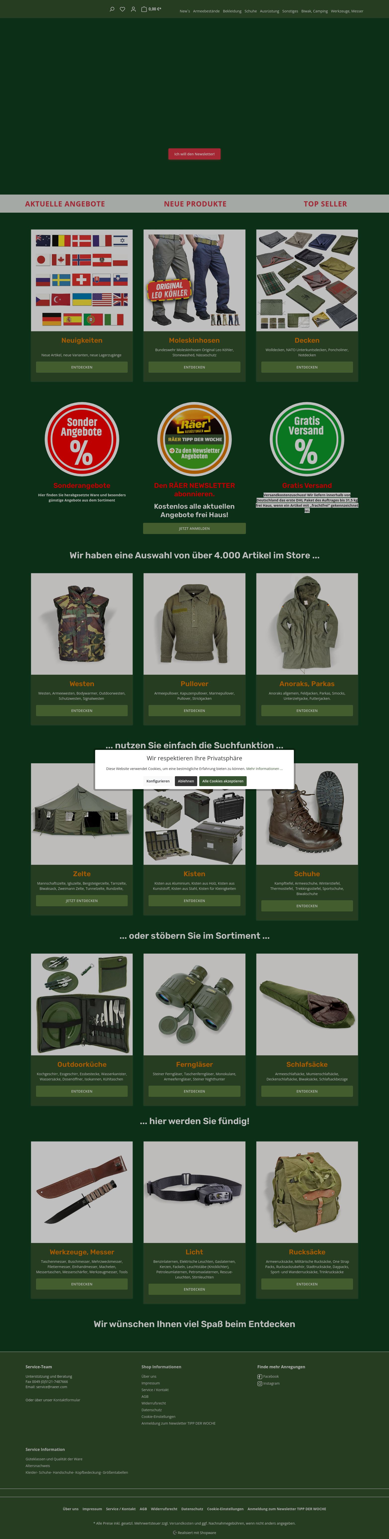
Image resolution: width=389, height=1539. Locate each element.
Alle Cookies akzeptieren (222, 781)
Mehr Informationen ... (264, 768)
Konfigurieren (158, 781)
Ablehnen (186, 781)
